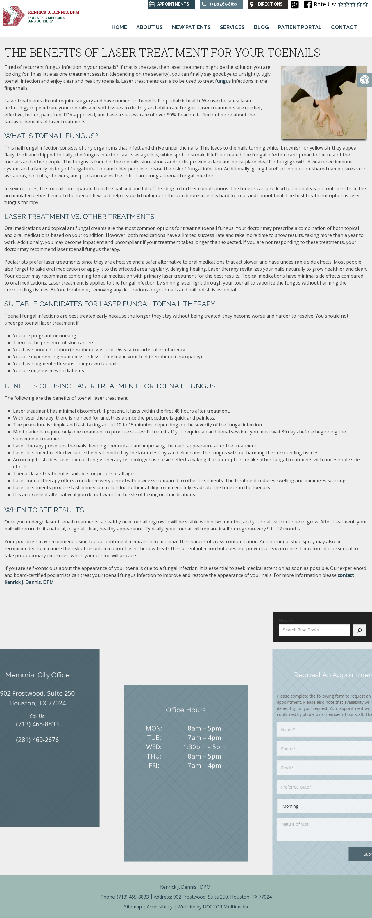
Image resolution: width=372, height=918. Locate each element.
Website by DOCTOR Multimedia (213, 906)
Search (286, 621)
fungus (223, 81)
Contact (346, 27)
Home (118, 27)
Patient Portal (301, 27)
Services (232, 27)
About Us (148, 27)
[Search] (359, 630)
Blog (262, 27)
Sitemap (133, 906)
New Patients (191, 27)
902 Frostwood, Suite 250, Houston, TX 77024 (222, 897)
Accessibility (160, 906)
